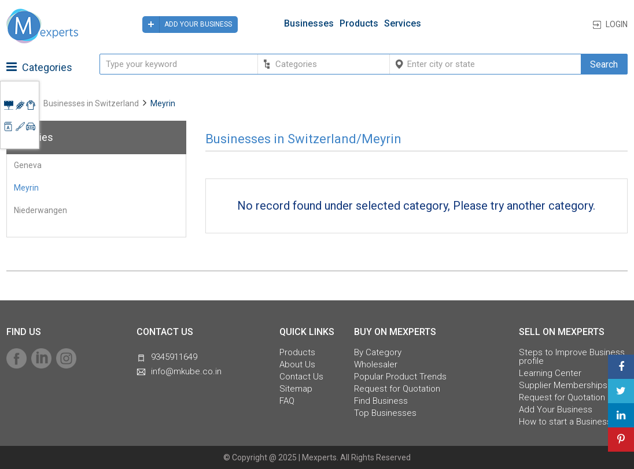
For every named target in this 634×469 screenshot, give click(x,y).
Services (402, 23)
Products (359, 23)
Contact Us (301, 377)
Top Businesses (385, 413)
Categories (39, 67)
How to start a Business (565, 422)
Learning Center (550, 373)
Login (617, 24)
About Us (297, 364)
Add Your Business (555, 409)
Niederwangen (40, 210)
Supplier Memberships (563, 385)
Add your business (187, 24)
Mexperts (319, 457)
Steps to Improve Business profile (572, 357)
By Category (377, 352)
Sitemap (295, 389)
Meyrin (26, 188)
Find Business (381, 401)
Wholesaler (375, 364)
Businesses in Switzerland (91, 103)
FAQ (286, 401)
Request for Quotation (397, 389)
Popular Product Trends (400, 377)
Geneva (28, 165)
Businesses (309, 23)
